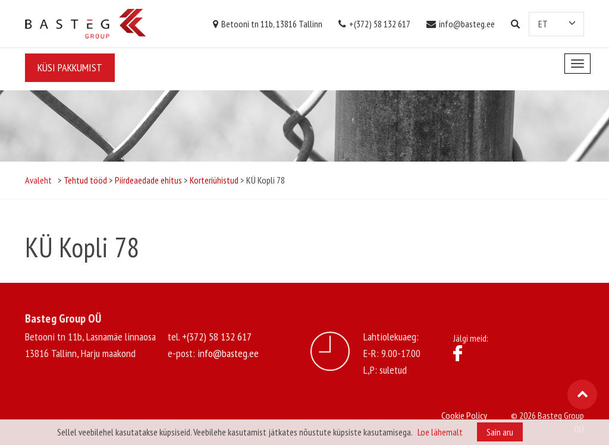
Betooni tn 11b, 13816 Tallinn (267, 24)
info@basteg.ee (460, 24)
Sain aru (499, 432)
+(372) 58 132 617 (374, 24)
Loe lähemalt (440, 432)
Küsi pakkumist (69, 67)
